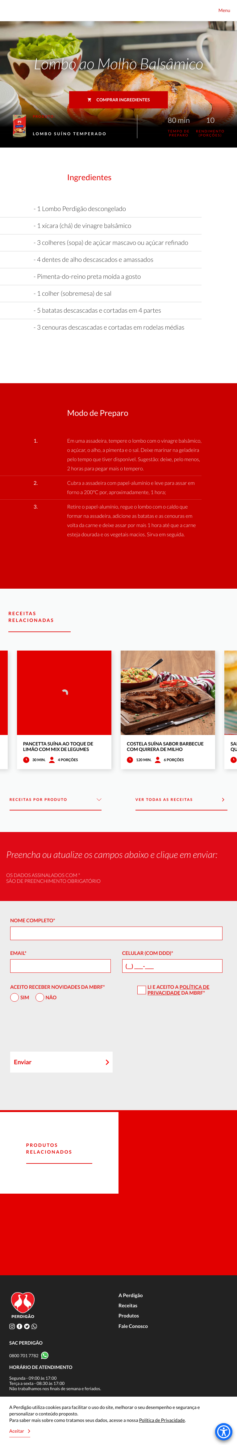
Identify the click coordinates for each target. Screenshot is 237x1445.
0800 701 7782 (24, 1355)
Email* (18, 953)
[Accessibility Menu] (223, 1431)
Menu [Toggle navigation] (224, 10)
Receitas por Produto (56, 800)
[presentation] (57, 1029)
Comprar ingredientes (118, 99)
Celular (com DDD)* (147, 953)
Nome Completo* (32, 920)
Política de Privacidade (179, 990)
